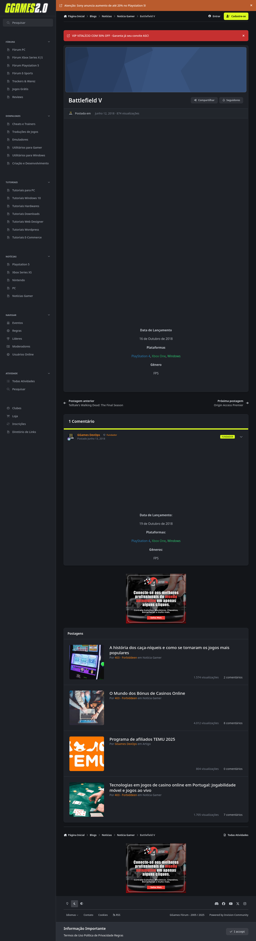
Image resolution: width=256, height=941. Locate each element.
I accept (237, 931)
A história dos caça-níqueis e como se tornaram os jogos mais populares (170, 649)
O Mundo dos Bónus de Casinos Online (147, 693)
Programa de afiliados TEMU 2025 (142, 739)
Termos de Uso (73, 935)
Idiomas (72, 915)
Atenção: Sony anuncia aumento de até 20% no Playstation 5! (102, 5)
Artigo (147, 744)
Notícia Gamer (152, 657)
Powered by (228, 915)
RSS (116, 915)
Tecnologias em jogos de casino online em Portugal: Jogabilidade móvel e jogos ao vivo (173, 787)
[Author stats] (241, 436)
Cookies (103, 915)
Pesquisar (15, 23)
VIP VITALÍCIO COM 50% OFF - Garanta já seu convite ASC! (108, 36)
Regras (118, 935)
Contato (88, 915)
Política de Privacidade (98, 935)
